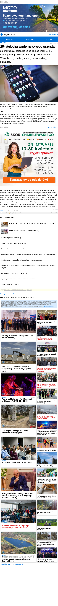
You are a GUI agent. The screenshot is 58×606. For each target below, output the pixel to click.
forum (5, 212)
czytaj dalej (52, 127)
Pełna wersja (53, 34)
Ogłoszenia (48, 39)
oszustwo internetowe (18, 290)
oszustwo (7, 290)
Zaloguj (46, 306)
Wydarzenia (29, 39)
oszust (29, 290)
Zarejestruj (50, 306)
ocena (19, 212)
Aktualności (9, 39)
